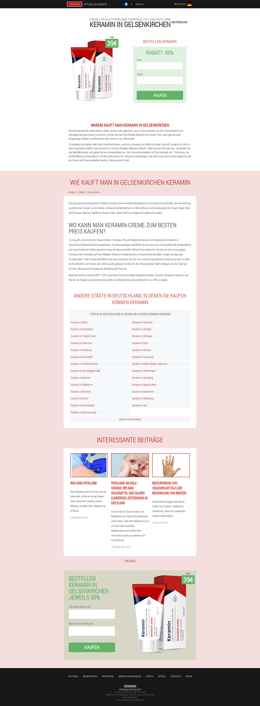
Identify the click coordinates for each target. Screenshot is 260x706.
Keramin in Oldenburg (143, 398)
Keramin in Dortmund (143, 357)
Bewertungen (90, 676)
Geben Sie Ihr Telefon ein (81, 623)
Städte (149, 676)
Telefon (140, 74)
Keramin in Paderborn (82, 384)
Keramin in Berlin (79, 322)
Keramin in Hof (139, 405)
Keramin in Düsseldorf (82, 329)
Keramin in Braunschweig (83, 412)
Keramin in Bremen (141, 350)
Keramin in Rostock (81, 391)
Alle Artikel (130, 560)
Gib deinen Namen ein (80, 606)
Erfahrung (108, 676)
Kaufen (160, 95)
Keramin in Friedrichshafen (84, 363)
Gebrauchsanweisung (130, 676)
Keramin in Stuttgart (142, 336)
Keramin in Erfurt (79, 398)
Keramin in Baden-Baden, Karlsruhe (149, 363)
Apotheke (73, 676)
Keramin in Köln (140, 343)
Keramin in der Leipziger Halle (85, 370)
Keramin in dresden (142, 329)
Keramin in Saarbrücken (144, 384)
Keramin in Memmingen (144, 370)
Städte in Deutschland (130, 419)
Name (139, 60)
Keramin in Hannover (81, 343)
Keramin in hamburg (81, 350)
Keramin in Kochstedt (82, 357)
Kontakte (176, 676)
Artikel (162, 676)
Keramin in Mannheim (143, 391)
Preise (189, 676)
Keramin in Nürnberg (142, 377)
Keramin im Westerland (82, 405)
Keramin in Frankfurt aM (83, 336)
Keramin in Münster (81, 377)
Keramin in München (142, 322)
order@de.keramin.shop (130, 689)
